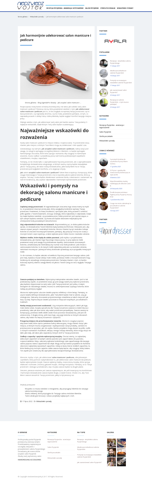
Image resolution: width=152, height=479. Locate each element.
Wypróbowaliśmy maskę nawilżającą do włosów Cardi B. (120, 183)
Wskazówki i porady (125, 8)
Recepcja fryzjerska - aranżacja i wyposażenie (64, 8)
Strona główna (22, 17)
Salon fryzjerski (92, 8)
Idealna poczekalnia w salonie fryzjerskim (118, 72)
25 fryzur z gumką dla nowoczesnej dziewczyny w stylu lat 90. (120, 172)
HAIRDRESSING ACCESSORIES (29, 460)
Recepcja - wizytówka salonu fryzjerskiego (120, 62)
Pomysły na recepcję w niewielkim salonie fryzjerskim (121, 81)
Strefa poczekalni (107, 8)
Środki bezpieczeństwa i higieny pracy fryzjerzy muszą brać (121, 194)
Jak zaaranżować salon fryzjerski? (118, 91)
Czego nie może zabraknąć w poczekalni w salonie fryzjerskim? (120, 205)
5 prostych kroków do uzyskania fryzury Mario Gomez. (119, 161)
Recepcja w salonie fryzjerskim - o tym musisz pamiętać (119, 102)
